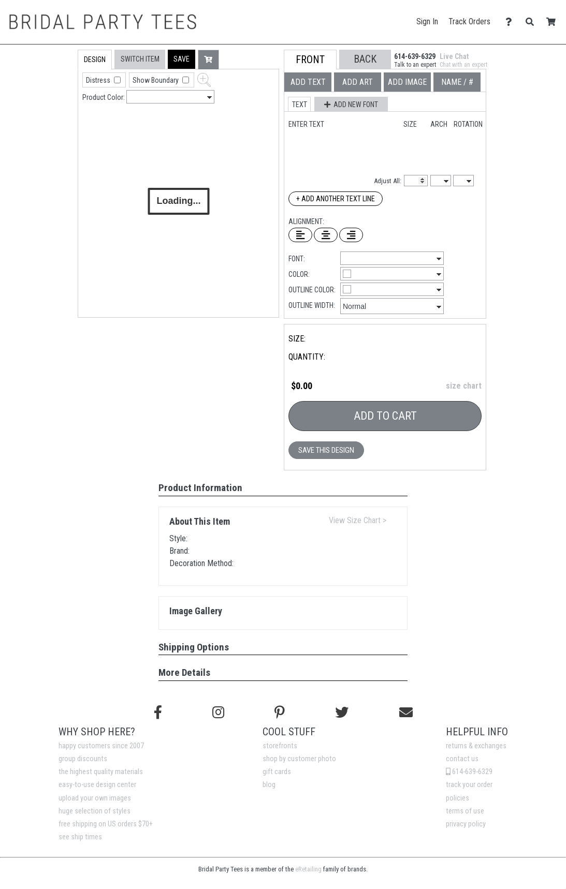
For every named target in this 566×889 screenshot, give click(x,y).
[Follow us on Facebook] (158, 712)
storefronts (280, 746)
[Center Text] (326, 235)
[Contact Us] (511, 22)
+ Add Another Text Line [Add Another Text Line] (335, 199)
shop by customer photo (299, 758)
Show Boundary (156, 80)
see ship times (80, 837)
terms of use (465, 811)
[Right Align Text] (351, 235)
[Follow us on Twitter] (342, 712)
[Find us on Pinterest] (279, 712)
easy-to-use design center (97, 784)
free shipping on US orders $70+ (106, 824)
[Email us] (406, 712)
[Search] (532, 22)
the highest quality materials (101, 771)
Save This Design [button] (326, 450)
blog (269, 784)
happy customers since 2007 (101, 746)
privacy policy (466, 824)
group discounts (83, 758)
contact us (462, 758)
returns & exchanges (476, 746)
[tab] (55, 115)
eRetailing (308, 869)
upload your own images (95, 798)
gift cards (277, 771)
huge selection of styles (94, 811)
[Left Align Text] (300, 235)
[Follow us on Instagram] (218, 712)
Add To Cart (385, 415)
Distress (99, 80)
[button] (181, 59)
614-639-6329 (469, 771)
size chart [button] (464, 386)
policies (457, 798)
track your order (469, 784)
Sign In (427, 21)
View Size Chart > (357, 520)
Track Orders (469, 21)
